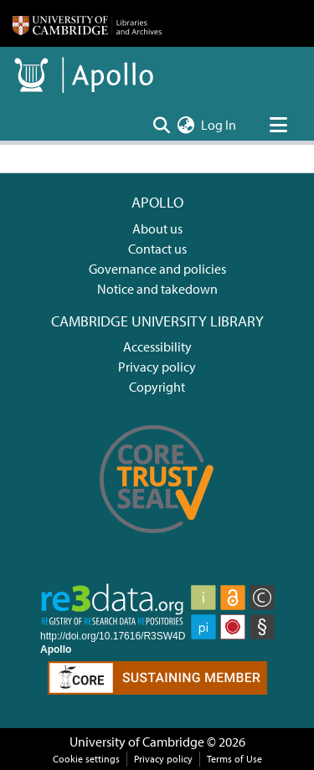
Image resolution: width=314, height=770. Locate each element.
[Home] (87, 23)
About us (157, 228)
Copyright (157, 386)
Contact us (157, 248)
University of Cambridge (136, 741)
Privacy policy (157, 366)
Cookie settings (86, 758)
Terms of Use (234, 758)
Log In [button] (219, 124)
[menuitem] (185, 125)
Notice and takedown (157, 288)
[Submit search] (161, 125)
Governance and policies (157, 268)
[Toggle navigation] (278, 125)
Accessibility (157, 346)
